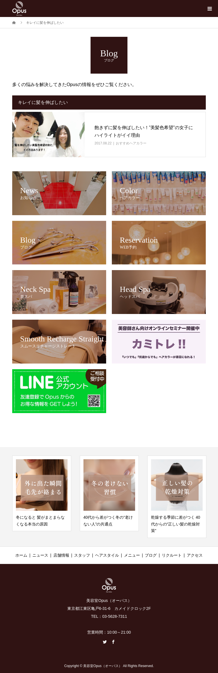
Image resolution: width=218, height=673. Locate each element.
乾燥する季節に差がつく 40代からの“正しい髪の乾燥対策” (175, 524)
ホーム (21, 555)
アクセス (195, 555)
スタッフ (82, 555)
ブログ (151, 555)
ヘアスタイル (107, 555)
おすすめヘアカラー (131, 143)
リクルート (172, 555)
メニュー (132, 555)
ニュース (40, 555)
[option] (41, 493)
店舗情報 (61, 555)
